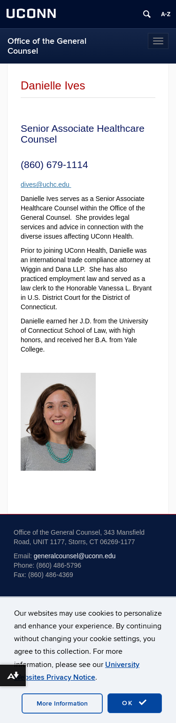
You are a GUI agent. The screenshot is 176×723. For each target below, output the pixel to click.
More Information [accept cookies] (62, 703)
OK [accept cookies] (134, 703)
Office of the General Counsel (47, 46)
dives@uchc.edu (46, 184)
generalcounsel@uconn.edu (75, 556)
